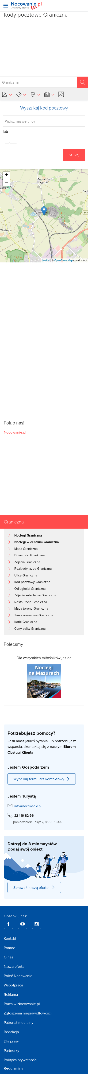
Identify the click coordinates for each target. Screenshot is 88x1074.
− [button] (6, 182)
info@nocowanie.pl (27, 806)
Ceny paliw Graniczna (30, 628)
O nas (8, 957)
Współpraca (13, 985)
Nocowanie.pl (15, 432)
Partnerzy (11, 1050)
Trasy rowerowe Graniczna (33, 615)
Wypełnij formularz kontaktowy (41, 778)
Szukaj (74, 154)
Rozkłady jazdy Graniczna (33, 568)
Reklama (11, 994)
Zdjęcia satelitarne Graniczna (35, 595)
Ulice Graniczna (25, 575)
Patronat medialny (18, 1022)
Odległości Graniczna (30, 588)
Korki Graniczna (25, 621)
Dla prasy (11, 1041)
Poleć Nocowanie (18, 975)
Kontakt (10, 938)
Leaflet (46, 260)
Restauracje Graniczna (30, 602)
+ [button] (6, 175)
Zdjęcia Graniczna (27, 562)
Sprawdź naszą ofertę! (34, 887)
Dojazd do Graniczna (29, 555)
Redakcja (11, 1031)
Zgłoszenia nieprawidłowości (28, 1013)
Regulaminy (13, 1068)
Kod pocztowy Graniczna (32, 581)
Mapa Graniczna (26, 548)
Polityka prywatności (20, 1059)
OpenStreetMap (63, 260)
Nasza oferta (14, 966)
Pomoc (9, 947)
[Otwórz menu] (5, 5)
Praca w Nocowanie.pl (22, 1003)
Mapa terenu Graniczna (31, 608)
